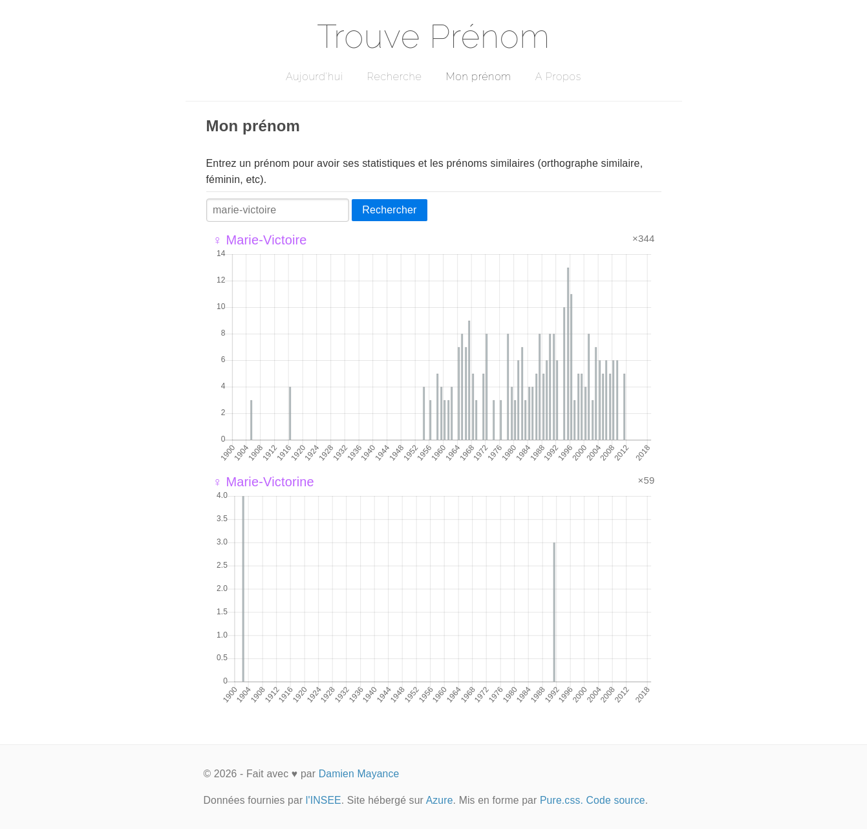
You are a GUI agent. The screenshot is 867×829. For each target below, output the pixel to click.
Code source (615, 800)
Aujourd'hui (314, 76)
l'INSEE (323, 800)
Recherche (394, 76)
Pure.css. (561, 800)
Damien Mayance (359, 773)
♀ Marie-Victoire (260, 240)
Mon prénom (478, 76)
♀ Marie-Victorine (263, 482)
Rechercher (389, 209)
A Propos (558, 76)
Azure (439, 800)
